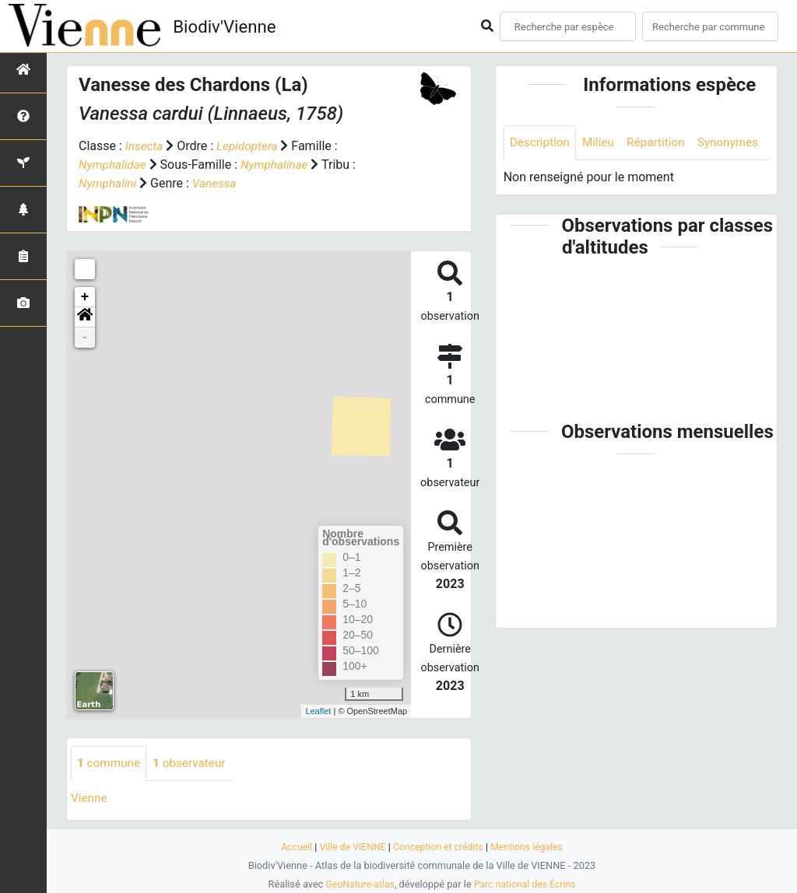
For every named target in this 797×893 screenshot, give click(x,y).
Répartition (661, 142)
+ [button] (85, 297)
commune (110, 763)
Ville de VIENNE (349, 847)
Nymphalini (109, 183)
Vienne (90, 798)
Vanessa (218, 183)
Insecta (145, 145)
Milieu (602, 142)
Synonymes (542, 177)
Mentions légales (531, 847)
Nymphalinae (279, 164)
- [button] (85, 337)
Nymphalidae (114, 164)
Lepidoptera (250, 145)
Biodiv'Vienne (228, 26)
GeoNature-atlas (357, 884)
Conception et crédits (438, 847)
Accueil (291, 847)
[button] (85, 317)
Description (541, 142)
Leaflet (318, 711)
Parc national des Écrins (526, 884)
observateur (194, 763)
